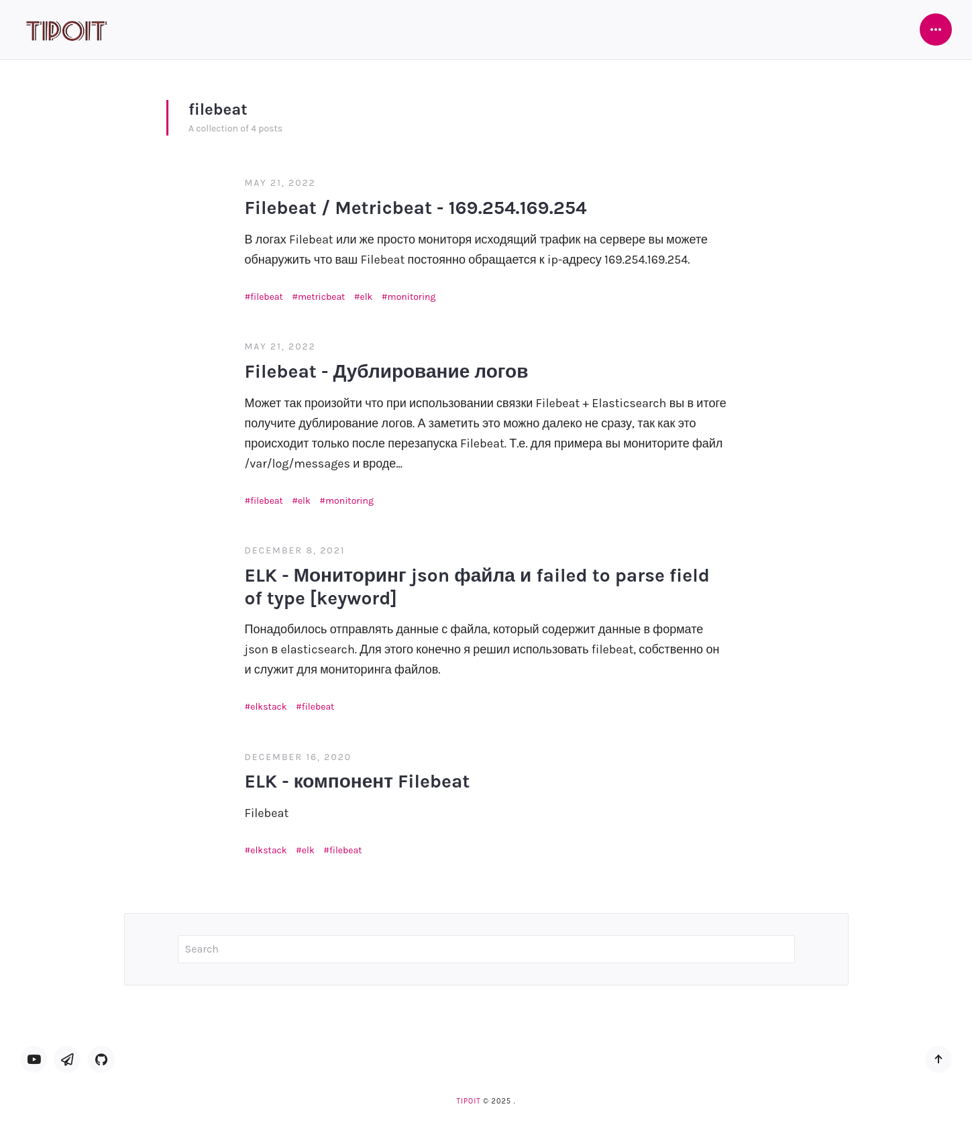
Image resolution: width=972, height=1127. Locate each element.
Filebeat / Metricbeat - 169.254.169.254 (416, 208)
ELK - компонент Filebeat (357, 781)
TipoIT (468, 1101)
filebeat (266, 297)
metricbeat (321, 297)
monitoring (412, 297)
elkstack (268, 706)
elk (366, 297)
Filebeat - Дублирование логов (387, 371)
